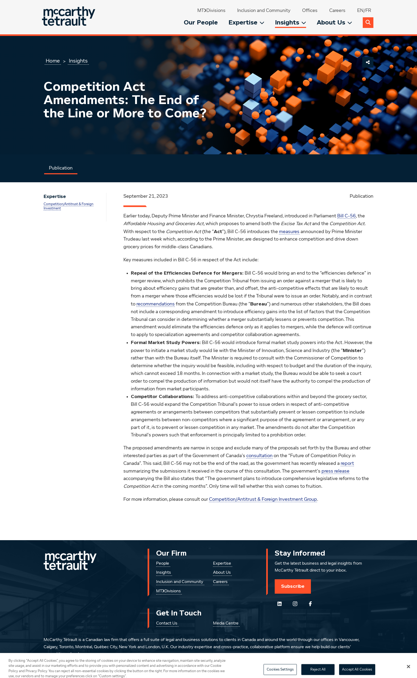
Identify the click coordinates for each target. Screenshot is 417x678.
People (162, 563)
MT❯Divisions (211, 10)
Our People (201, 22)
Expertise (246, 22)
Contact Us (166, 623)
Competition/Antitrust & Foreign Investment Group (263, 499)
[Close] (408, 670)
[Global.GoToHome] (69, 17)
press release (335, 471)
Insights (290, 22)
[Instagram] (295, 604)
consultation (259, 455)
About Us (334, 22)
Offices (310, 10)
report (347, 463)
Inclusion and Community (263, 10)
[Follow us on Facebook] (310, 604)
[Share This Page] (367, 62)
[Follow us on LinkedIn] (279, 604)
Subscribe (293, 586)
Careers (337, 10)
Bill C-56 (346, 216)
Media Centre (226, 623)
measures (289, 231)
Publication (61, 168)
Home (53, 61)
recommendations (155, 304)
